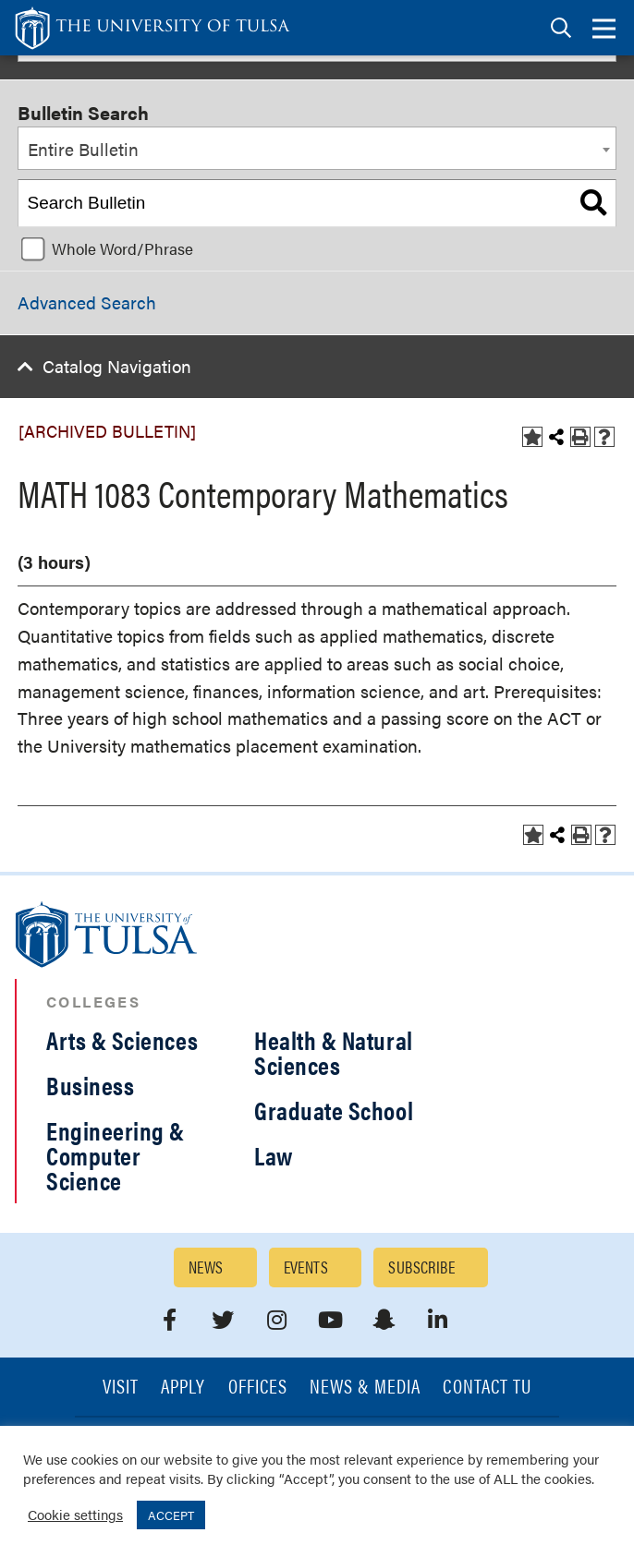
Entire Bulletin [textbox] (83, 149)
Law (273, 1155)
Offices (257, 1387)
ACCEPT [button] (171, 1515)
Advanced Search (87, 302)
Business (90, 1085)
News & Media (365, 1387)
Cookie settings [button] (75, 1514)
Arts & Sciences (122, 1039)
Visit (121, 1387)
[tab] (561, 28)
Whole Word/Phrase (122, 248)
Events (306, 1266)
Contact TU (487, 1387)
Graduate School (333, 1110)
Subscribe (421, 1266)
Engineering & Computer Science (115, 1155)
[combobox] (317, 149)
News (206, 1266)
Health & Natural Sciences (333, 1052)
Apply (183, 1387)
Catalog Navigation (117, 366)
